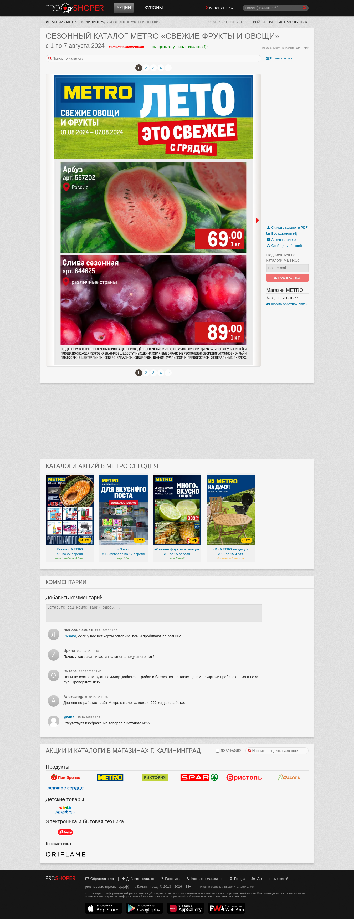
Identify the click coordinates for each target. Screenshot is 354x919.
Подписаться (287, 277)
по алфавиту (228, 751)
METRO (72, 22)
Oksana (70, 636)
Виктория (154, 777)
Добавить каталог (137, 879)
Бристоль (244, 777)
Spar (199, 777)
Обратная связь (100, 879)
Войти (259, 22)
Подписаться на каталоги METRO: (282, 257)
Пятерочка (65, 777)
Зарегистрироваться (288, 22)
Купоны (154, 8)
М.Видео (65, 832)
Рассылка (170, 879)
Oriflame (65, 854)
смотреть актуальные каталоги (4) (180, 47)
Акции (124, 8)
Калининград (93, 22)
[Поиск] (276, 8)
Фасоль (288, 777)
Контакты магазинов (204, 879)
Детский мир (65, 810)
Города (237, 879)
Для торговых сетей (269, 879)
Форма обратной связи (286, 304)
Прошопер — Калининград (75, 8)
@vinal (70, 717)
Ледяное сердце (65, 788)
